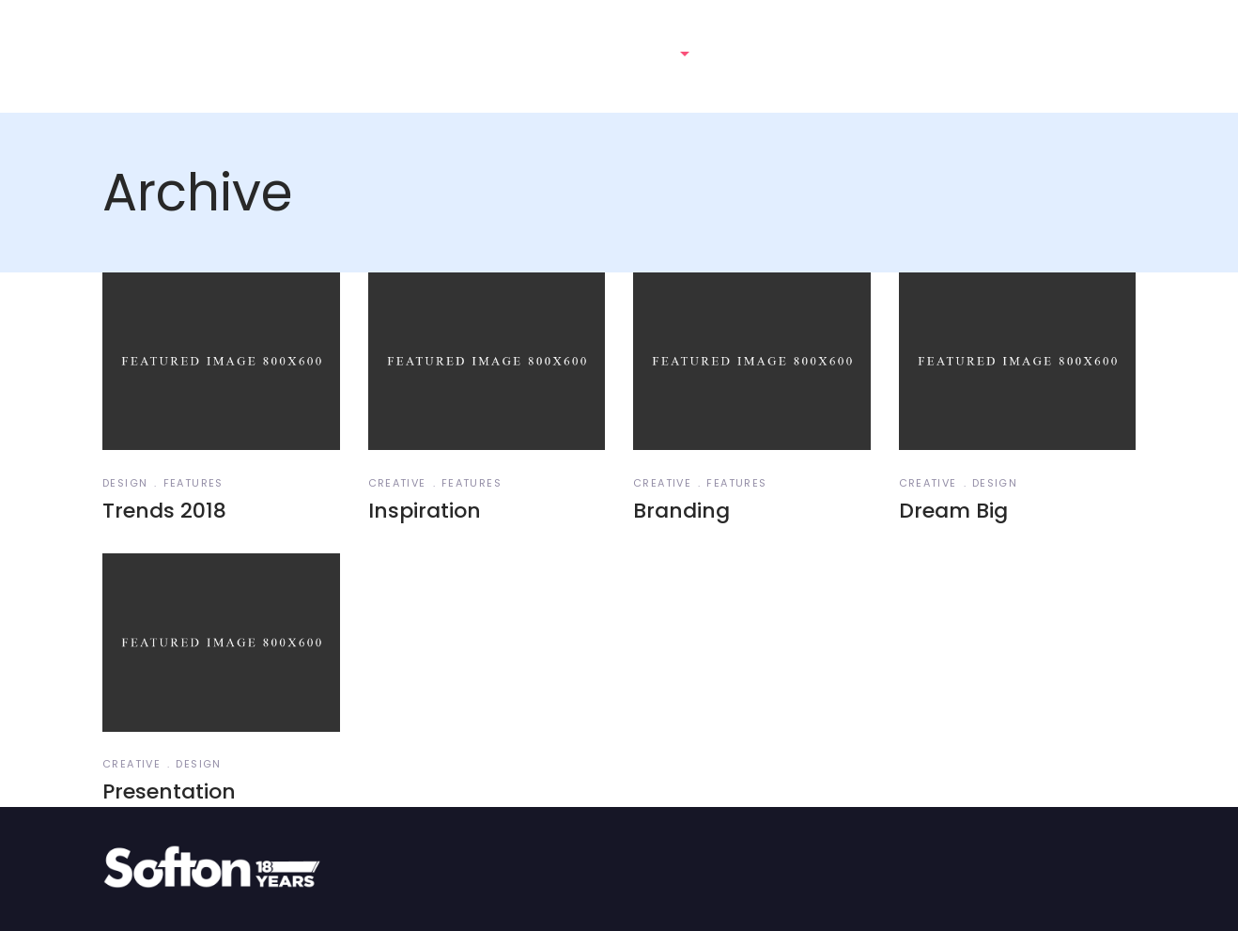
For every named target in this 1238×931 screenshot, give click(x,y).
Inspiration (424, 510)
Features (193, 482)
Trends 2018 (164, 510)
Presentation (169, 791)
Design (124, 482)
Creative (397, 482)
